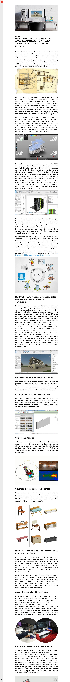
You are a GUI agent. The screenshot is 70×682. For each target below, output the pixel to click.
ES (54, 1)
